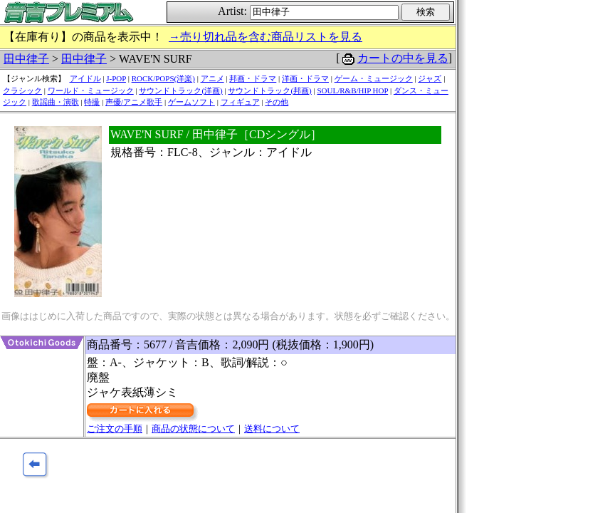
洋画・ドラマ (305, 78)
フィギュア (240, 102)
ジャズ (429, 78)
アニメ (212, 78)
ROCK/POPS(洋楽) (163, 78)
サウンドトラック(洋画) (180, 90)
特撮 (92, 102)
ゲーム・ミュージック (374, 78)
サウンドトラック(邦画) (269, 90)
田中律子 (26, 59)
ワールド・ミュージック (91, 90)
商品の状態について (193, 428)
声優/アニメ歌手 (133, 102)
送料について (272, 428)
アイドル (85, 78)
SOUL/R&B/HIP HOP (352, 90)
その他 (276, 102)
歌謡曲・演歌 (55, 102)
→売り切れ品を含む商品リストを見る (265, 37)
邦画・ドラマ (252, 78)
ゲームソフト (191, 102)
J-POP (116, 78)
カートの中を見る (402, 58)
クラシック (22, 90)
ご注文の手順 (114, 428)
